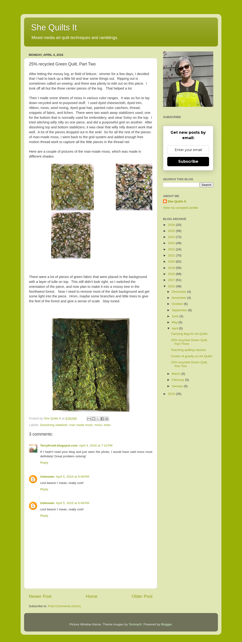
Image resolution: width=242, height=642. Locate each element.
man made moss (81, 425)
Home (91, 596)
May (175, 322)
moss (98, 425)
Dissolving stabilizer (54, 425)
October (178, 304)
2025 (172, 231)
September (180, 310)
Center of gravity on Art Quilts (191, 356)
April (175, 328)
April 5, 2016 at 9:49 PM (72, 476)
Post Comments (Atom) (64, 606)
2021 (172, 255)
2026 (172, 225)
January (178, 386)
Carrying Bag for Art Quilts (189, 333)
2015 (172, 394)
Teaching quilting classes (188, 350)
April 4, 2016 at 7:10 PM (95, 445)
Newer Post (40, 596)
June (175, 316)
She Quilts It (54, 27)
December (179, 291)
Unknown (47, 476)
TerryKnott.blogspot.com (59, 445)
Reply (44, 462)
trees (107, 425)
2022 (172, 249)
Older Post (142, 596)
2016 (172, 286)
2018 (172, 274)
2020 (172, 261)
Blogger (166, 624)
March (176, 373)
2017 (172, 280)
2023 (172, 243)
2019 (172, 268)
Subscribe (188, 161)
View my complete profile (180, 207)
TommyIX (135, 624)
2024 (172, 237)
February (178, 380)
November (179, 297)
